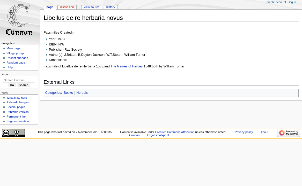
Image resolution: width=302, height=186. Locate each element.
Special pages (15, 107)
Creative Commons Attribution (175, 132)
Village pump (15, 53)
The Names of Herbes (127, 66)
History (110, 7)
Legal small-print (158, 135)
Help (9, 67)
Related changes (17, 102)
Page (49, 7)
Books (68, 93)
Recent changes (17, 57)
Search (6, 74)
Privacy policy (244, 132)
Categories (53, 93)
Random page (15, 62)
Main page (13, 48)
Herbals (82, 93)
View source (91, 7)
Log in (292, 2)
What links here (16, 97)
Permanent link (16, 116)
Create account (276, 2)
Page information (17, 121)
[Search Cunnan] (19, 80)
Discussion (67, 7)
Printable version (17, 111)
